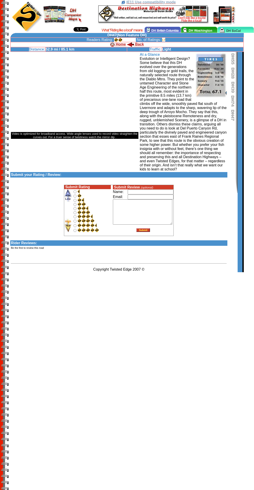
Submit (143, 231)
